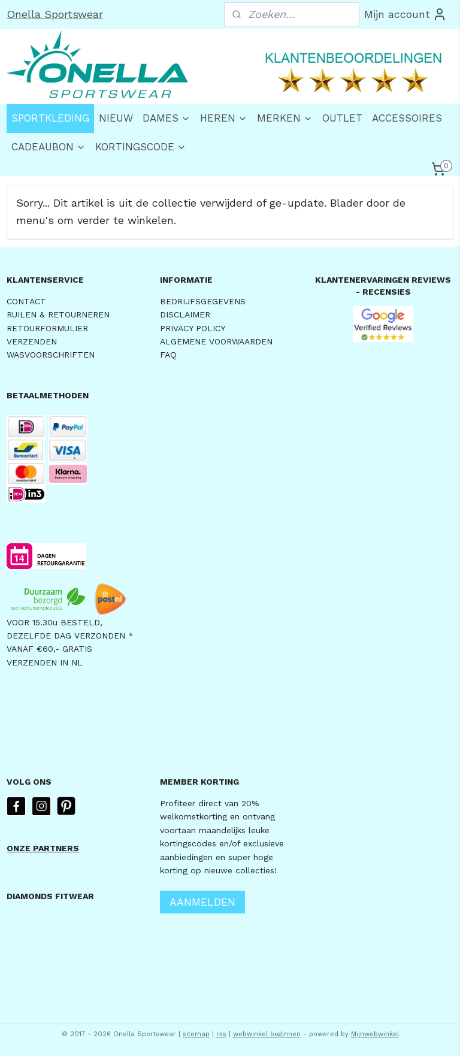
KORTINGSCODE (140, 147)
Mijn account (405, 14)
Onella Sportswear (55, 14)
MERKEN (285, 118)
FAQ (168, 354)
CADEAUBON (48, 147)
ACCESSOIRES (407, 118)
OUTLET (342, 118)
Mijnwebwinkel (375, 1034)
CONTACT (26, 301)
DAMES (166, 118)
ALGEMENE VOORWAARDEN (216, 341)
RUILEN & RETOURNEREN (58, 314)
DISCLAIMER (185, 314)
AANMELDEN (202, 901)
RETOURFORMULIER (47, 328)
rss (221, 1034)
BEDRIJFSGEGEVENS (203, 301)
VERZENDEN (32, 341)
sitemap (196, 1034)
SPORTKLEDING (50, 118)
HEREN (223, 118)
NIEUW (116, 118)
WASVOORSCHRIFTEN (51, 354)
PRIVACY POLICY (192, 328)
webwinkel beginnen (267, 1034)
